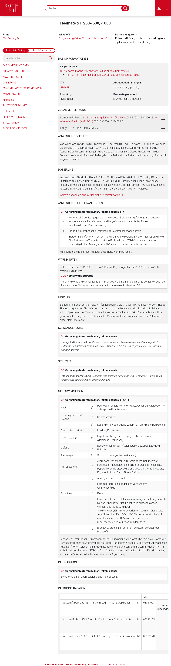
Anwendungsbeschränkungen (22, 88)
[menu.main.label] (167, 8)
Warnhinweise (12, 94)
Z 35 (63, 275)
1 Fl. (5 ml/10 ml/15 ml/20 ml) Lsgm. (80, 128)
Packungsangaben (15, 128)
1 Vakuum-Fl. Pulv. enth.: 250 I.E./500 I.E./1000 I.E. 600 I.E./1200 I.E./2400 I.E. (108, 119)
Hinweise (8, 99)
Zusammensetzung (15, 71)
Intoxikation (11, 122)
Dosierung (9, 82)
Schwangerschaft (15, 105)
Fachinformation (42, 50)
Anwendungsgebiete (16, 76)
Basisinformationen (16, 65)
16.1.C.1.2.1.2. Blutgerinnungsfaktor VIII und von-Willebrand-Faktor (103, 74)
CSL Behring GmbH (13, 38)
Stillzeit (8, 111)
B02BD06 (65, 87)
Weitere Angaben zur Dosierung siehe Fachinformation (90, 195)
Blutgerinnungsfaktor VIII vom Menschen (81, 38)
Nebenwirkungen (14, 116)
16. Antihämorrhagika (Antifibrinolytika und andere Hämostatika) (95, 70)
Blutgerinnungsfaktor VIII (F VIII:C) (106, 117)
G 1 (63, 211)
